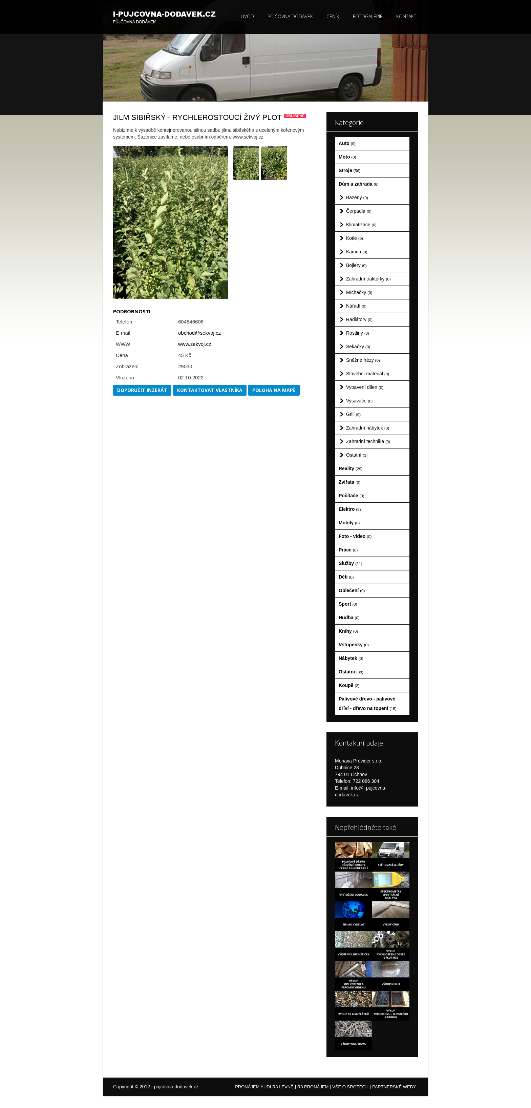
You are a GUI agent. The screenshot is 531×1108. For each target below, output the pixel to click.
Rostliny (357, 333)
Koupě (349, 685)
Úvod (247, 16)
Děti (346, 577)
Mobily (349, 522)
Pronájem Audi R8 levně (264, 1086)
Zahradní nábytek (367, 428)
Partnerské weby (394, 1086)
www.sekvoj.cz (194, 344)
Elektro (350, 509)
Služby (350, 563)
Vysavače (359, 400)
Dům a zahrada (359, 184)
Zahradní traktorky (368, 278)
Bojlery (356, 265)
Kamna (356, 251)
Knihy (348, 631)
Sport (348, 604)
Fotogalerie (368, 16)
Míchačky (359, 292)
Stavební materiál (367, 373)
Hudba (349, 617)
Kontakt (406, 16)
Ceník (332, 16)
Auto (347, 143)
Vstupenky (354, 644)
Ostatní (356, 455)
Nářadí (356, 306)
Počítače (351, 495)
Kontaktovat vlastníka (209, 390)
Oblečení (352, 590)
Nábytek (351, 658)
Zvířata (349, 482)
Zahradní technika (368, 441)
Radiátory (359, 319)
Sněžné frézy (363, 360)
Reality (351, 468)
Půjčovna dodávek (290, 16)
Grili (353, 414)
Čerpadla (358, 211)
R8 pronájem (312, 1086)
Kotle (354, 238)
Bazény (357, 197)
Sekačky (358, 346)
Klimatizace (361, 224)
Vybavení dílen (364, 387)
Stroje (349, 170)
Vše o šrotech (350, 1086)
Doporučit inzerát (142, 390)
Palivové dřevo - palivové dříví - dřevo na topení (368, 703)
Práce (348, 549)
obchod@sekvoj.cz (199, 333)
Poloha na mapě (274, 390)
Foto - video (355, 536)
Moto (347, 157)
